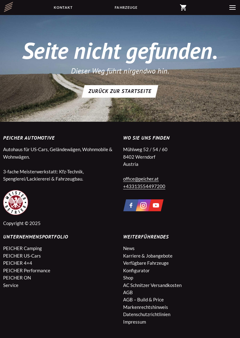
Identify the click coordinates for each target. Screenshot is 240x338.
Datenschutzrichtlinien (146, 314)
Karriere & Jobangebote (147, 256)
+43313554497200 (144, 186)
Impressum (134, 322)
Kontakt (63, 7)
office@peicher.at (141, 179)
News (129, 248)
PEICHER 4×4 (17, 263)
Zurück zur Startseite (120, 91)
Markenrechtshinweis (145, 307)
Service (10, 285)
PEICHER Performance (26, 270)
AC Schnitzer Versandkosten (152, 285)
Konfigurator (136, 270)
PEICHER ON (17, 277)
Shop (128, 277)
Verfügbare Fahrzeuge (146, 263)
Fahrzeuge (126, 7)
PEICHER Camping (22, 248)
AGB (128, 292)
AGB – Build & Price (143, 299)
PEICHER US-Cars (22, 256)
